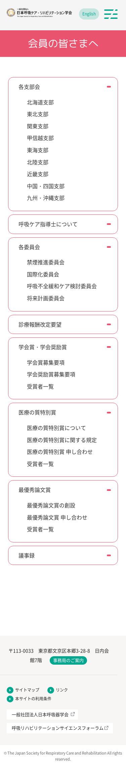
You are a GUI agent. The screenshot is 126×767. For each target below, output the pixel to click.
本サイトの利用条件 (33, 699)
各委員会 (29, 247)
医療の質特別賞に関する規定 (62, 440)
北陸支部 (37, 162)
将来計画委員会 (46, 298)
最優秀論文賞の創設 (51, 505)
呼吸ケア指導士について (48, 224)
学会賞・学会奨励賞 (42, 347)
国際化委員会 (43, 274)
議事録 (26, 555)
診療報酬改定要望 (39, 324)
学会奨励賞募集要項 (51, 374)
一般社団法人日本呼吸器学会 (40, 714)
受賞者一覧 (40, 386)
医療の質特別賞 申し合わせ (60, 451)
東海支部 (37, 150)
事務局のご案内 (68, 660)
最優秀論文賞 (34, 490)
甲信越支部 (40, 138)
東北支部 (37, 114)
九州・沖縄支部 (46, 198)
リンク (62, 690)
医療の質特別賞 (37, 412)
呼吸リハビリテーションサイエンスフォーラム (57, 728)
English (89, 14)
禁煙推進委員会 (46, 262)
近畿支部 (37, 174)
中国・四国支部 (46, 186)
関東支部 (37, 126)
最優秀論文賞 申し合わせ (57, 517)
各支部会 (29, 86)
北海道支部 (40, 102)
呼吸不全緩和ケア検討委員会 (62, 286)
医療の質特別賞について (56, 428)
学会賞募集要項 (46, 362)
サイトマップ (27, 690)
